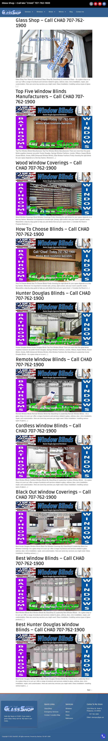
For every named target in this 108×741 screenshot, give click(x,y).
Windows (41, 12)
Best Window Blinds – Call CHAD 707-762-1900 (50, 561)
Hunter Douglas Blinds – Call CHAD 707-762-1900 (53, 295)
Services (29, 12)
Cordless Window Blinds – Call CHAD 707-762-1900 (48, 428)
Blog (71, 12)
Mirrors (62, 12)
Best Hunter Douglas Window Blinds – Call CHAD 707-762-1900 (50, 627)
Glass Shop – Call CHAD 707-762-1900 (50, 23)
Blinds (52, 12)
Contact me (80, 12)
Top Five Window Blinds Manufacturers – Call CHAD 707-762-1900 (50, 97)
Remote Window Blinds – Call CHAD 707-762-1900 (54, 362)
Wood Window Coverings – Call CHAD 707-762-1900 (49, 165)
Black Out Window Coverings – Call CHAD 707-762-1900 (53, 494)
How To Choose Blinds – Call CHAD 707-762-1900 (52, 231)
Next (89, 690)
